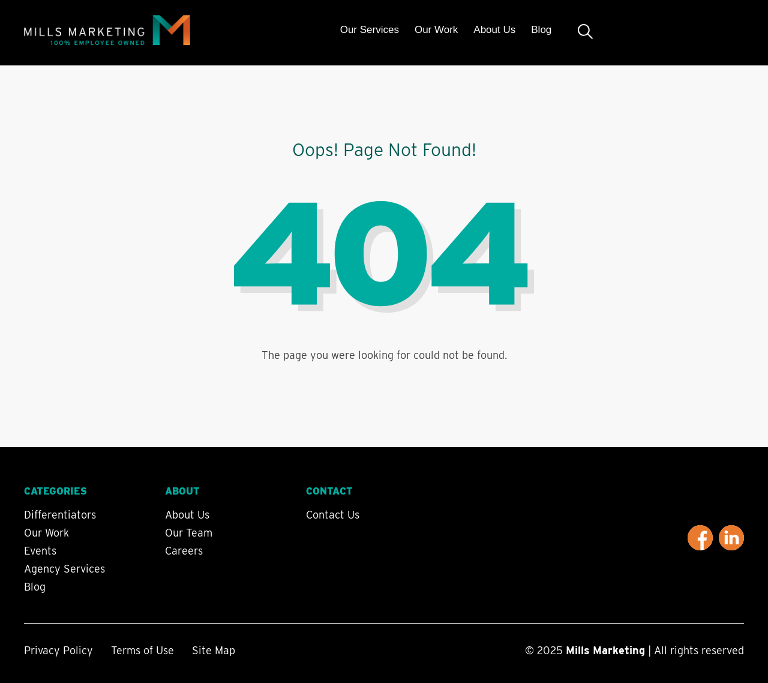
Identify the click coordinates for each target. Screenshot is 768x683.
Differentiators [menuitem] (60, 515)
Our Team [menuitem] (188, 533)
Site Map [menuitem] (213, 650)
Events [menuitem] (40, 551)
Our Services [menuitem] (369, 29)
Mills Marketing (605, 650)
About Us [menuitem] (494, 29)
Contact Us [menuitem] (332, 515)
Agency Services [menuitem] (64, 569)
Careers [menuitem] (184, 551)
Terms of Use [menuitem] (142, 650)
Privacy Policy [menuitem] (58, 650)
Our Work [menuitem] (436, 29)
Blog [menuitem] (541, 29)
